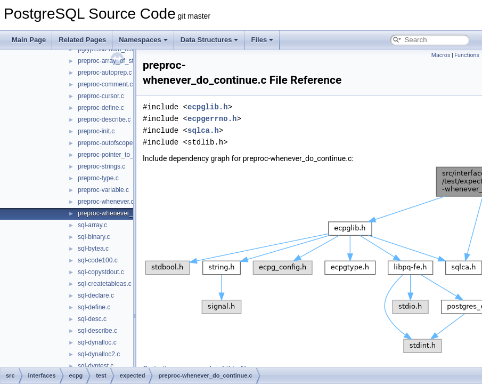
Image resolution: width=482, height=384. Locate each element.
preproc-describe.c (104, 119)
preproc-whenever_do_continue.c (125, 213)
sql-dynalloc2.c (99, 354)
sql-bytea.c (93, 248)
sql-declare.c (96, 295)
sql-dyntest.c (95, 366)
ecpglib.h (207, 107)
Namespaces (143, 40)
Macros (441, 55)
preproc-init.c (96, 131)
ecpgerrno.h (211, 119)
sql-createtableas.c (105, 283)
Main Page (29, 40)
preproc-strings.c (101, 166)
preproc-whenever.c (106, 201)
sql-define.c (94, 307)
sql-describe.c (97, 330)
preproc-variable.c (103, 190)
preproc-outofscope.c (108, 143)
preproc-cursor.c (101, 96)
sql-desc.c (92, 319)
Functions (466, 55)
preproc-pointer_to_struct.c (116, 154)
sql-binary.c (94, 237)
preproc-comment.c (105, 84)
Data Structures (210, 40)
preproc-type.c (98, 178)
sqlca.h (203, 130)
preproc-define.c (101, 107)
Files (262, 40)
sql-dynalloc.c (97, 342)
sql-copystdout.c (101, 272)
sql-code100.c (98, 260)
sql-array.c (92, 225)
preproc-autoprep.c (105, 72)
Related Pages (82, 40)
